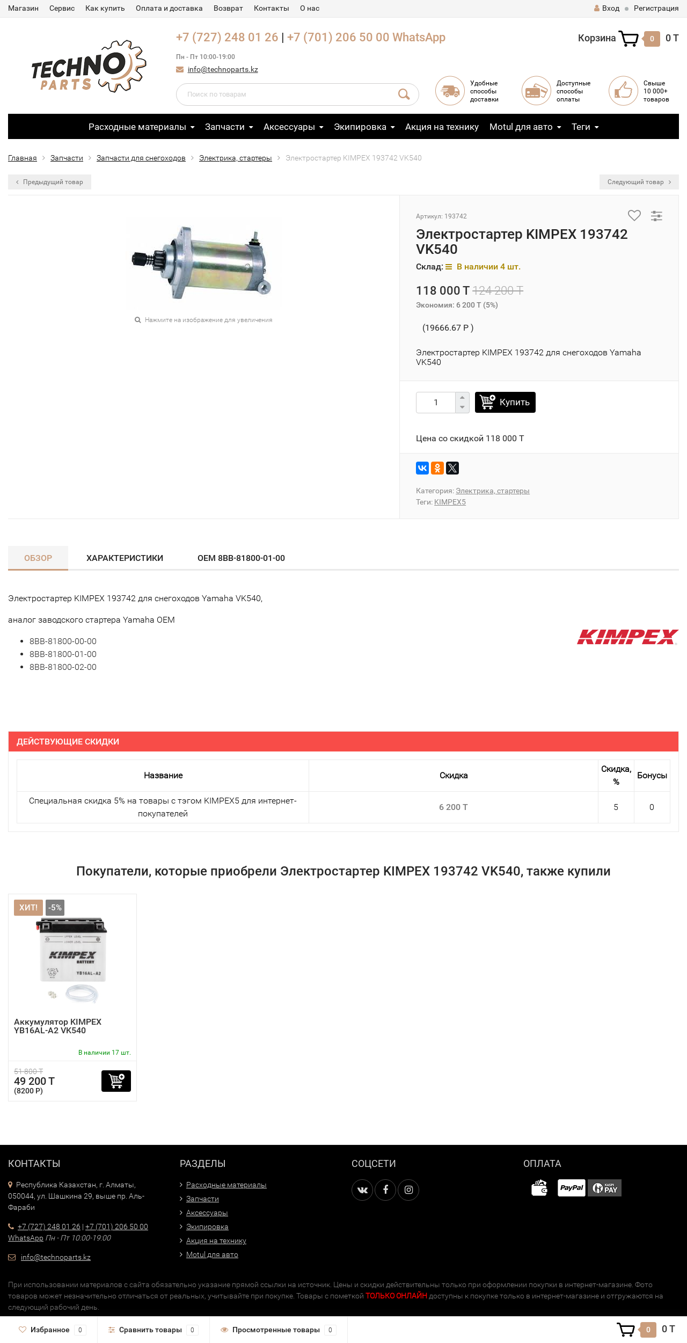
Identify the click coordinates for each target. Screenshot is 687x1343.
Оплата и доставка (169, 8)
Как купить (105, 8)
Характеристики (124, 558)
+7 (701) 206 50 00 (338, 37)
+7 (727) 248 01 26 (227, 37)
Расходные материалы (137, 126)
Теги (581, 126)
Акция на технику (442, 126)
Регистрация (656, 8)
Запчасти (225, 126)
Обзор (38, 558)
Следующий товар (639, 182)
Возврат (228, 8)
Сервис (62, 8)
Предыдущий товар (49, 182)
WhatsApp (418, 37)
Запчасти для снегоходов (141, 158)
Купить (515, 402)
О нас (309, 8)
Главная (22, 158)
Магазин (23, 8)
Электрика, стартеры (235, 158)
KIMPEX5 (450, 502)
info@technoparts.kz (223, 69)
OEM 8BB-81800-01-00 (241, 558)
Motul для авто (521, 126)
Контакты (271, 8)
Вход (606, 8)
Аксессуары (289, 126)
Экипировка (360, 126)
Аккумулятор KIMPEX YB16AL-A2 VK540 (57, 1026)
